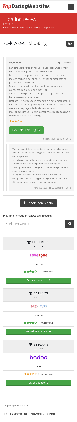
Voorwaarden (37, 414)
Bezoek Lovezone (38, 280)
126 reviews (47, 271)
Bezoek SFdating (26, 130)
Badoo (38, 366)
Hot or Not (38, 315)
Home (6, 414)
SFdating (37, 43)
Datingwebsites (19, 414)
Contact (51, 414)
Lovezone (39, 264)
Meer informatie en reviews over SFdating (27, 215)
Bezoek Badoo (38, 382)
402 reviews (47, 323)
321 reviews (47, 374)
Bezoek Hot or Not (38, 331)
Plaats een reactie (38, 203)
